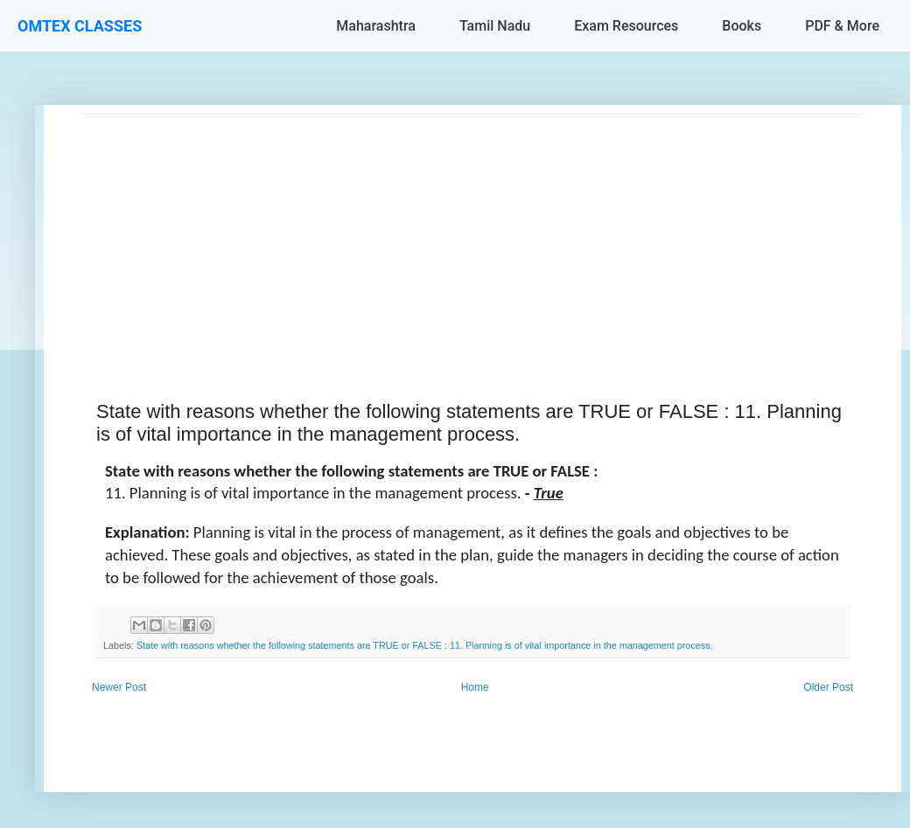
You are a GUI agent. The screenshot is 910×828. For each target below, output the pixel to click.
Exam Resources (626, 25)
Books (741, 25)
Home (475, 687)
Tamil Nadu (494, 25)
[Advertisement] (472, 237)
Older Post (828, 687)
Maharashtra (376, 25)
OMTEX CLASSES (80, 26)
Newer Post (119, 687)
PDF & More (842, 25)
